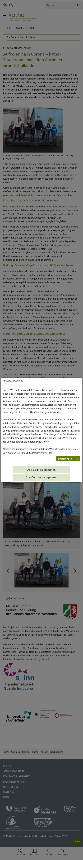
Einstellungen (65, 458)
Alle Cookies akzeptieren (41, 477)
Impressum (46, 452)
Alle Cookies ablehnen (41, 469)
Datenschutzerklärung (14, 452)
